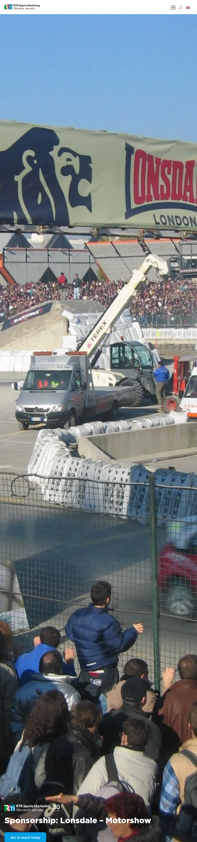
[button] (188, 7)
